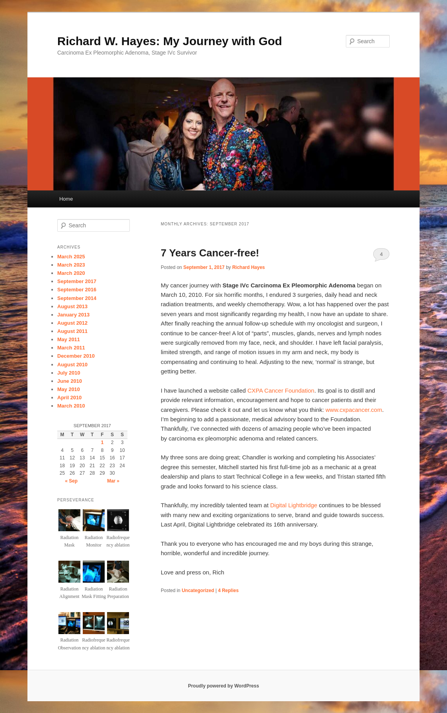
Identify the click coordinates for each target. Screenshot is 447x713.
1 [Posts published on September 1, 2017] (102, 442)
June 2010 (69, 381)
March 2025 (71, 257)
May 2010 (68, 389)
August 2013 (72, 306)
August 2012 (72, 323)
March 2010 (71, 406)
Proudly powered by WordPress (223, 686)
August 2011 (72, 331)
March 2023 (71, 265)
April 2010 (69, 397)
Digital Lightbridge (293, 505)
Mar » (113, 481)
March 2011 (71, 348)
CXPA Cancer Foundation (280, 390)
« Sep (71, 481)
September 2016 (76, 290)
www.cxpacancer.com (353, 409)
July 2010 (68, 373)
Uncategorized (198, 590)
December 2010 (75, 356)
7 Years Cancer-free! (210, 253)
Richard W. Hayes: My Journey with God (169, 41)
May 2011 (68, 339)
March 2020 (71, 273)
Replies (228, 590)
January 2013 (73, 315)
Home (66, 199)
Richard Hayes (248, 267)
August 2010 (72, 364)
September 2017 (76, 281)
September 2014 (76, 298)
